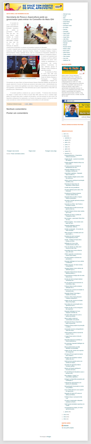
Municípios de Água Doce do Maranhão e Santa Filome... (72, 184)
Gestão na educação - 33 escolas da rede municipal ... (74, 229)
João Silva (65, 39)
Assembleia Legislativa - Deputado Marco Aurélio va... (73, 174)
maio (66, 146)
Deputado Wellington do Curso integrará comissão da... (72, 312)
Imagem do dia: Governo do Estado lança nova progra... (74, 301)
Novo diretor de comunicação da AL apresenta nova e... (74, 304)
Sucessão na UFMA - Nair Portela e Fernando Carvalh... (74, 204)
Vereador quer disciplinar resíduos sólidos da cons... (73, 358)
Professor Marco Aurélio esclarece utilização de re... (73, 287)
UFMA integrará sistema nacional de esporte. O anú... (74, 333)
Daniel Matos (66, 21)
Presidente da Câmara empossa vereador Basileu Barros (73, 194)
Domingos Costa (67, 25)
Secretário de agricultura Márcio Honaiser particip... (73, 365)
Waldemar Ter (66, 60)
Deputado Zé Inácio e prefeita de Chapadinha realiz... (73, 215)
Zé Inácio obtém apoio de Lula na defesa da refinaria (73, 315)
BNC (64, 17)
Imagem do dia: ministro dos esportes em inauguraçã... (74, 351)
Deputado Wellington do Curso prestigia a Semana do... (72, 170)
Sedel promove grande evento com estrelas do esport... (73, 362)
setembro (67, 138)
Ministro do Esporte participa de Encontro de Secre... (73, 369)
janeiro (67, 411)
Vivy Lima (65, 58)
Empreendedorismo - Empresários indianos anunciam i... (73, 156)
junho (66, 144)
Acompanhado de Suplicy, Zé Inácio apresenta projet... (74, 408)
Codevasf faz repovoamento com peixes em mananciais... (73, 383)
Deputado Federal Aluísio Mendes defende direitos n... (73, 272)
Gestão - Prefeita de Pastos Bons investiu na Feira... (73, 240)
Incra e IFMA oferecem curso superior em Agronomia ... (74, 390)
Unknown (65, 425)
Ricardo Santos (67, 46)
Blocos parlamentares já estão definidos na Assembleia (72, 347)
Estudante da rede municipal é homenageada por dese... (72, 237)
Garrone (65, 29)
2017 (65, 133)
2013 (65, 416)
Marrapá (65, 43)
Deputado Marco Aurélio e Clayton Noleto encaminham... (73, 197)
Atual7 (64, 16)
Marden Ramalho (67, 41)
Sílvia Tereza (66, 52)
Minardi (65, 44)
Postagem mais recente (13, 151)
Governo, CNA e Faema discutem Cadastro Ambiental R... (73, 297)
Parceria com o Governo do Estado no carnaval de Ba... (74, 290)
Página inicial (32, 151)
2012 (65, 419)
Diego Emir (66, 23)
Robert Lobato (66, 48)
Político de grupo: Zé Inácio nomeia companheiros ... (73, 265)
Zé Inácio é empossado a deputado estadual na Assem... (73, 401)
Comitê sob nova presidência (72, 187)
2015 (65, 136)
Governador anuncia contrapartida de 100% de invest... (74, 329)
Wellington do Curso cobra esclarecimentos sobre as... (72, 244)
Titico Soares (66, 56)
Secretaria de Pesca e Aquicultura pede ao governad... (73, 322)
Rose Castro (66, 50)
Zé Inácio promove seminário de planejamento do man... (73, 166)
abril (66, 149)
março (66, 151)
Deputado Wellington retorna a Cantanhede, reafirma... (72, 226)
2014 (65, 414)
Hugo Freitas (66, 33)
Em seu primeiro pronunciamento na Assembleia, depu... (74, 283)
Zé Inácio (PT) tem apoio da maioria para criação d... (74, 354)
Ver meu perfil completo (68, 427)
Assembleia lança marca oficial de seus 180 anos (73, 251)
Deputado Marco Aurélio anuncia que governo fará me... (74, 208)
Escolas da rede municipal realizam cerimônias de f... (73, 279)
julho (66, 142)
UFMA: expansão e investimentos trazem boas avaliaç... (73, 254)
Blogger (49, 436)
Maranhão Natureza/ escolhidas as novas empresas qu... (73, 340)
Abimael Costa (67, 14)
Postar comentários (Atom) (17, 153)
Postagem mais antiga (50, 151)
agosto (67, 140)
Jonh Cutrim (66, 35)
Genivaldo (65, 31)
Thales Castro (66, 54)
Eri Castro (65, 27)
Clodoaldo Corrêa (67, 19)
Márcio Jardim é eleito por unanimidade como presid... (72, 319)
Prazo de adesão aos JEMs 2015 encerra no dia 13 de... (73, 247)
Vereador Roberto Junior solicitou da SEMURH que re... (74, 269)
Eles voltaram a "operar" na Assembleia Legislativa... (71, 376)
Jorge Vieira (66, 37)
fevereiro (67, 153)
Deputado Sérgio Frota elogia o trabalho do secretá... (72, 294)
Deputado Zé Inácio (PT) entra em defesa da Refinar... (73, 394)
